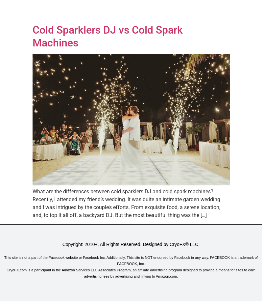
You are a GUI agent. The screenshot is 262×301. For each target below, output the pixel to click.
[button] (130, 10)
